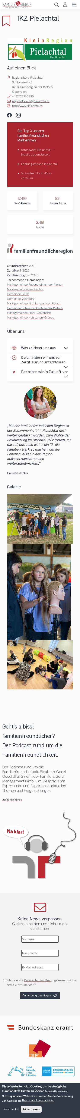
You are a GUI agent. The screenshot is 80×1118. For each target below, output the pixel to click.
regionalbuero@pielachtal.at (30, 101)
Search (56, 4)
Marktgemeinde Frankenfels (25, 289)
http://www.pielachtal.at (27, 106)
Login (65, 4)
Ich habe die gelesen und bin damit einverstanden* (41, 982)
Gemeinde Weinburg (21, 299)
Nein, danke (11, 1110)
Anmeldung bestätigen (37, 995)
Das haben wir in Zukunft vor (44, 372)
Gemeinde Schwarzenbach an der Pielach (35, 308)
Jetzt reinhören (12, 799)
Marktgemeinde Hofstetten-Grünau (30, 317)
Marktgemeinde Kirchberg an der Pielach (34, 303)
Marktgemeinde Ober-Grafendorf (29, 313)
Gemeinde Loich (18, 294)
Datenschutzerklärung (38, 980)
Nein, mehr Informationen (38, 1102)
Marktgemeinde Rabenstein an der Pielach (35, 284)
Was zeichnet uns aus (38, 348)
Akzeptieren (31, 1111)
